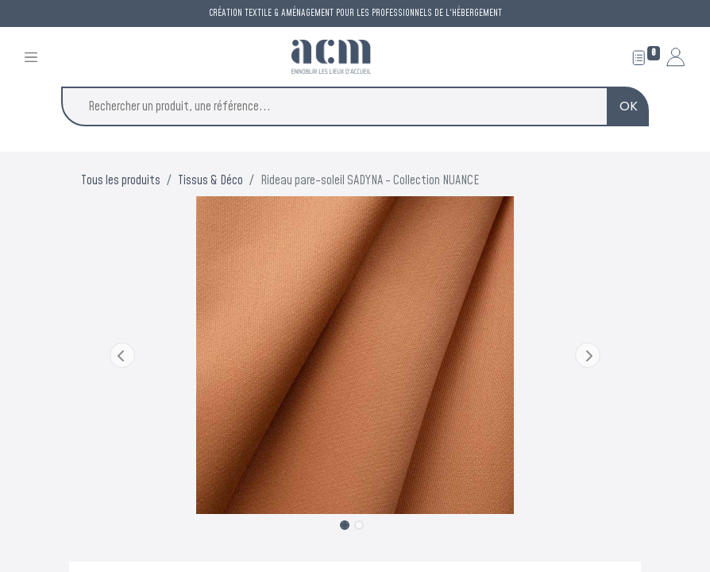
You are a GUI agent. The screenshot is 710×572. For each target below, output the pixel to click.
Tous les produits (120, 180)
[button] (122, 355)
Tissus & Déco (210, 180)
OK (628, 106)
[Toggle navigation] (31, 57)
